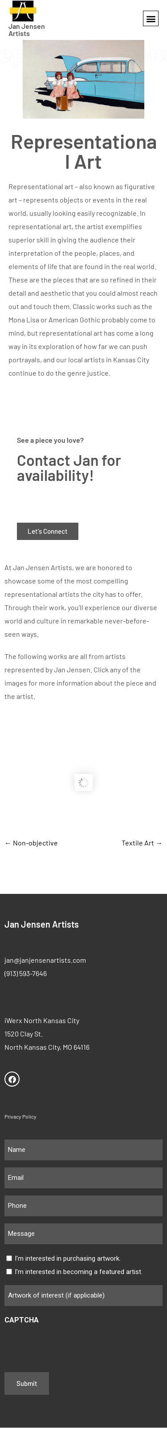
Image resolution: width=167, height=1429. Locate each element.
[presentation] (72, 1346)
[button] (151, 18)
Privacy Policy (20, 1118)
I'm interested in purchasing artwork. (68, 1260)
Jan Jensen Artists (26, 29)
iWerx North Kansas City (41, 1021)
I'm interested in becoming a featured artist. (79, 1273)
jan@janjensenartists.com (45, 961)
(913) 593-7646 (25, 974)
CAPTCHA (21, 1322)
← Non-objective (31, 844)
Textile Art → (142, 844)
